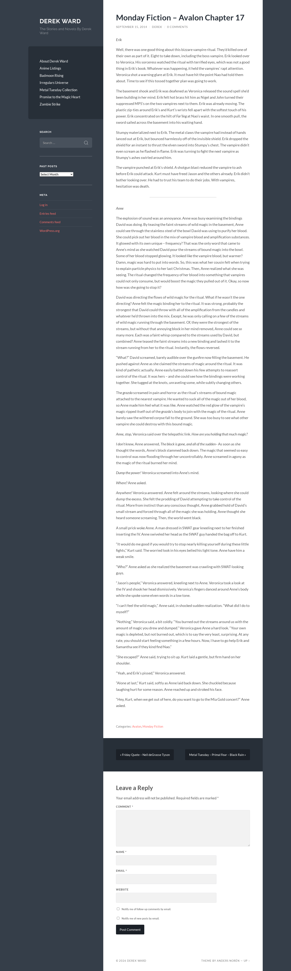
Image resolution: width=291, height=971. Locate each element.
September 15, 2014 (131, 27)
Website (122, 889)
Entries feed (48, 213)
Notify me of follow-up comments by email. (146, 909)
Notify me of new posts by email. (140, 918)
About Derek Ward (54, 61)
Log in (43, 205)
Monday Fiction (152, 726)
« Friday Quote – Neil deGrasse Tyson (145, 755)
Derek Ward (60, 21)
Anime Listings (50, 68)
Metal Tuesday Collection (58, 90)
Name (121, 852)
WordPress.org (50, 230)
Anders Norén (228, 960)
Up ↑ (247, 960)
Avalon (136, 726)
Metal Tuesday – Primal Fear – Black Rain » (217, 755)
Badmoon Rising (51, 75)
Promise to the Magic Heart (60, 97)
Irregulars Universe (54, 82)
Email (121, 870)
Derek (157, 27)
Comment (124, 806)
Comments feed (50, 222)
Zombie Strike (50, 104)
